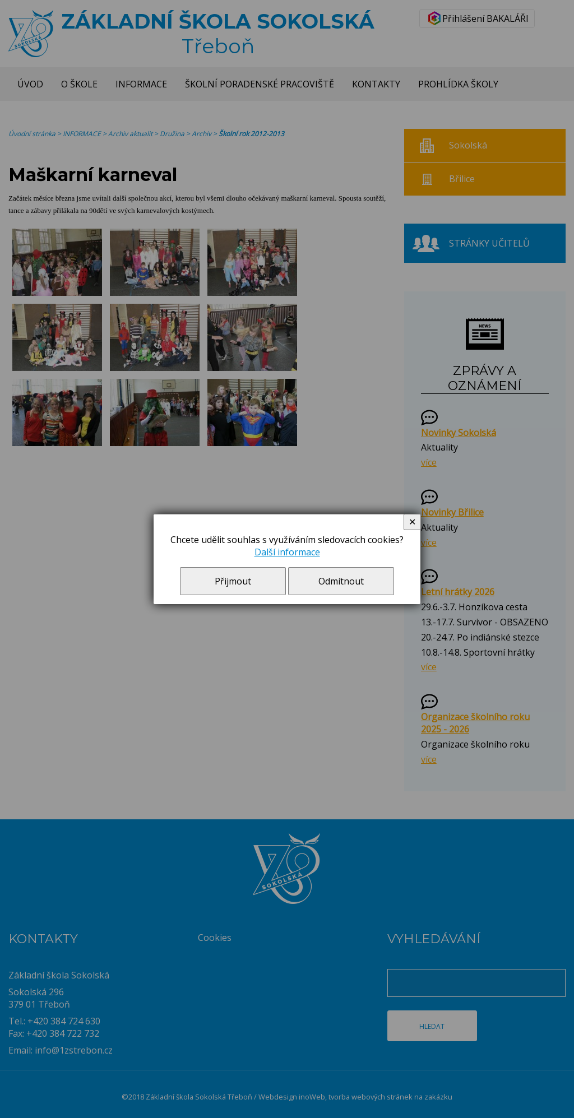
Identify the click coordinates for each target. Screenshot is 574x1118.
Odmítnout (341, 581)
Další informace (287, 552)
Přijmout (233, 581)
